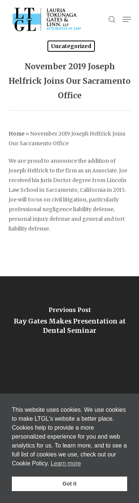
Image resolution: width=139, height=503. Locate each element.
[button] (127, 19)
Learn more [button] (66, 463)
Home (16, 133)
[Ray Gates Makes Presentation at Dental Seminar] (69, 322)
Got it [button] (70, 484)
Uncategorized (71, 46)
